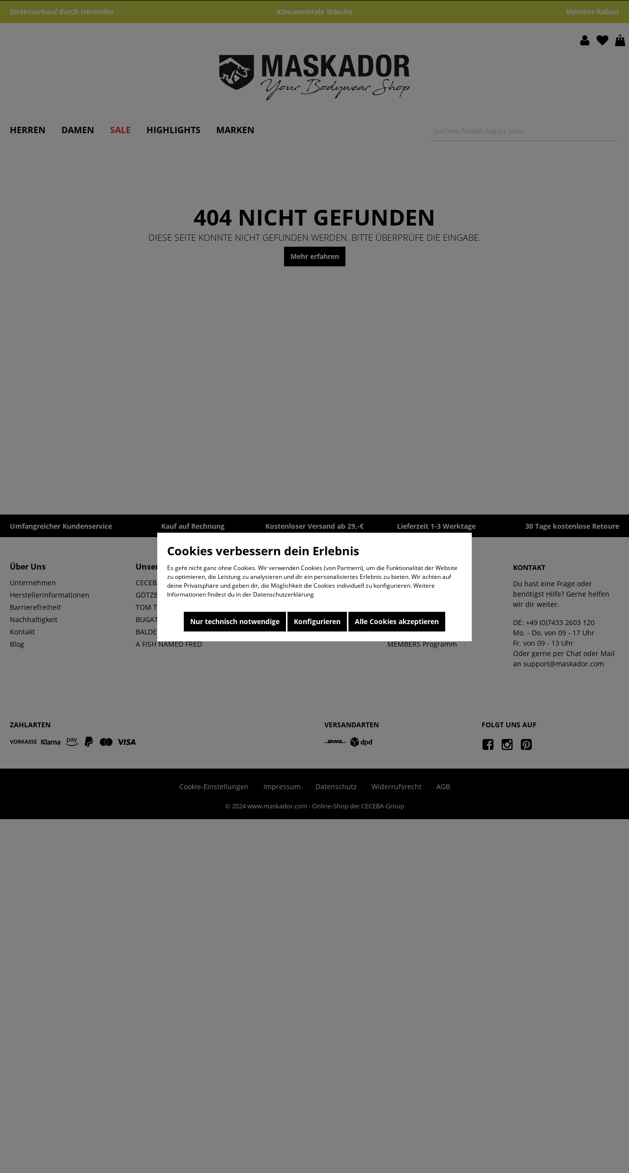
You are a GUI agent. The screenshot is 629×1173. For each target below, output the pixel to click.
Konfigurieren (317, 621)
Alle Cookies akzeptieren (397, 621)
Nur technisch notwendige (235, 621)
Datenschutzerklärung (283, 594)
